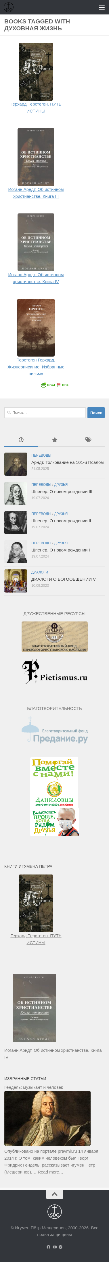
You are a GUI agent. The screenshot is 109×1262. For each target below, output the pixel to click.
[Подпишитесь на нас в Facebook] (48, 1247)
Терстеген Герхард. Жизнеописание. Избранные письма (35, 366)
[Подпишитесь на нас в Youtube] (54, 1247)
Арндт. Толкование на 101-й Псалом (67, 462)
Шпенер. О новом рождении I (60, 549)
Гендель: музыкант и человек (33, 1087)
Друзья (61, 485)
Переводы (41, 455)
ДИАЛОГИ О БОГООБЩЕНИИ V (63, 579)
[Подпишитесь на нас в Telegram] (60, 1247)
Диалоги (39, 572)
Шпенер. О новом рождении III (61, 491)
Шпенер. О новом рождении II (61, 520)
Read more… (50, 1171)
